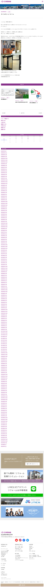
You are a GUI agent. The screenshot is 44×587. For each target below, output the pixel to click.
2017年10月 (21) (4, 334)
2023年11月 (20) (4, 203)
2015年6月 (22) (4, 385)
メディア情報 (32, 553)
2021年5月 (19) (4, 257)
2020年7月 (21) (4, 275)
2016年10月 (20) (4, 356)
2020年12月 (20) (4, 266)
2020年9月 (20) (4, 271)
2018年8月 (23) (4, 316)
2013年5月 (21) (4, 430)
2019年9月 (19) (4, 293)
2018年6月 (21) (4, 320)
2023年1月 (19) (4, 221)
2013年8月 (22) (4, 424)
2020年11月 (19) (4, 268)
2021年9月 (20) (4, 250)
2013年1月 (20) (4, 437)
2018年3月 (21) (4, 325)
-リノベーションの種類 (5, 550)
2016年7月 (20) (4, 361)
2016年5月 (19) (4, 365)
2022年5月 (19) (4, 235)
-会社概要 (30, 548)
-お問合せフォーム (4, 573)
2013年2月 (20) (4, 435)
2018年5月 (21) (4, 322)
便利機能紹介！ (4, 99)
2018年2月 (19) (4, 327)
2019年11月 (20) (4, 289)
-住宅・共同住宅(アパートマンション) (21, 557)
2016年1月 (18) (4, 372)
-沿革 (30, 549)
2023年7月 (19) (4, 210)
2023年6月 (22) (4, 212)
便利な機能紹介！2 (34, 102)
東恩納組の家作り (19, 544)
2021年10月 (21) (4, 248)
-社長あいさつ (31, 547)
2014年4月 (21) (4, 410)
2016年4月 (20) (4, 367)
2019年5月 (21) (4, 300)
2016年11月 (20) (4, 354)
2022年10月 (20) (4, 226)
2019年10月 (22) (4, 291)
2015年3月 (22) (4, 390)
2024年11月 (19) (4, 181)
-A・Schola (3, 565)
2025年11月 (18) (4, 160)
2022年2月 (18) (4, 241)
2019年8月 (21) (4, 295)
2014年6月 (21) (4, 406)
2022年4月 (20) (4, 237)
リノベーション (4, 548)
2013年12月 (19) (4, 417)
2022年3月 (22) (4, 239)
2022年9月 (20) (4, 228)
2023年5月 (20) (4, 214)
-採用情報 (2, 569)
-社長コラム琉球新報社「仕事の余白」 (35, 556)
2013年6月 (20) (4, 428)
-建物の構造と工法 (18, 548)
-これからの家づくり (18, 549)
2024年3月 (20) (4, 196)
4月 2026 (22, 134)
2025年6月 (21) (4, 169)
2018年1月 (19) (4, 329)
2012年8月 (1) (3, 444)
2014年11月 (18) (4, 397)
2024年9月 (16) (4, 185)
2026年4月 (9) (3, 151)
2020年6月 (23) (4, 277)
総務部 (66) (3, 129)
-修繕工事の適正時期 (4, 551)
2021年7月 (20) (4, 253)
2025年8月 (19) (4, 165)
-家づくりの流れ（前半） (19, 546)
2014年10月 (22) (4, 399)
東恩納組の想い (4, 544)
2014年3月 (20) (4, 412)
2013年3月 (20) (4, 433)
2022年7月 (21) (4, 232)
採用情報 (3, 567)
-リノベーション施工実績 (19, 560)
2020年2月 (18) (4, 284)
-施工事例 (2, 556)
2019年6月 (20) (4, 298)
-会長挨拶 (30, 546)
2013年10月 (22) (4, 421)
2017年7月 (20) (4, 340)
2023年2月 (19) (4, 219)
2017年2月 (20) (4, 349)
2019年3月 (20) (4, 304)
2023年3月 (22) (4, 217)
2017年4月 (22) (4, 345)
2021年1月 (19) (4, 264)
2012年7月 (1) (3, 446)
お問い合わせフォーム (32, 463)
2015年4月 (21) (4, 388)
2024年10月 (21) (4, 183)
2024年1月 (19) (4, 199)
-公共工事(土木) (17, 556)
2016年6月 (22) (4, 363)
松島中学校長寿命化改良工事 (21, 102)
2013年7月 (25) (4, 426)
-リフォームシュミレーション (6, 578)
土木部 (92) (3, 122)
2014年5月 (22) (4, 408)
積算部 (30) (3, 127)
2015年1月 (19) (4, 394)
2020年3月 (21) (4, 282)
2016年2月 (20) (4, 370)
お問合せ (3, 572)
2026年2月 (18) (4, 154)
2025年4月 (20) (4, 172)
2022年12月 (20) (4, 223)
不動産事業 (3, 559)
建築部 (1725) (3, 124)
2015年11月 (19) (4, 376)
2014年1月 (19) (4, 415)
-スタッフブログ (3, 577)
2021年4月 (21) (4, 259)
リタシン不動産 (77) (5, 118)
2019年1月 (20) (4, 307)
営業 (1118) (3, 120)
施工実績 (17, 553)
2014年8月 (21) (4, 403)
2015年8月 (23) (4, 381)
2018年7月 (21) (4, 318)
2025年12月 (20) (4, 158)
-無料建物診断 (3, 554)
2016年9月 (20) (4, 358)
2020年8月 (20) (4, 273)
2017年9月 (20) (4, 336)
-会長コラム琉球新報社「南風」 (34, 555)
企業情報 (31, 544)
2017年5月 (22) (4, 343)
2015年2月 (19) (4, 392)
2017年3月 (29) (4, 347)
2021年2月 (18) (4, 262)
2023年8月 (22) (4, 208)
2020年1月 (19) (4, 286)
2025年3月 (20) (4, 174)
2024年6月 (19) (4, 190)
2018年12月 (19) (4, 309)
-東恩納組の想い (3, 546)
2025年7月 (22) (4, 167)
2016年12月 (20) (4, 352)
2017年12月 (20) (4, 331)
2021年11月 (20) (4, 246)
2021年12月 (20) (4, 244)
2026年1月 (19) (4, 156)
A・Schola (3, 563)
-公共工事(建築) (17, 555)
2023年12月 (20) (4, 201)
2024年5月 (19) (4, 192)
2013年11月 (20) (4, 419)
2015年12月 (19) (4, 374)
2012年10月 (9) (4, 442)
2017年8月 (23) (4, 338)
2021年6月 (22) (4, 255)
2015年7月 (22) (4, 383)
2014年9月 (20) (4, 401)
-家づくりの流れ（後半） (19, 547)
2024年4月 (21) (4, 194)
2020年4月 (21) (4, 280)
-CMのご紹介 (31, 557)
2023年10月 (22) (4, 205)
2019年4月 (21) (4, 302)
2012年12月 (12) (4, 439)
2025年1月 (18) (4, 178)
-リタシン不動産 (3, 560)
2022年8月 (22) (4, 230)
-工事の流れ (3, 555)
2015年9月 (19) (4, 379)
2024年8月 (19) (4, 187)
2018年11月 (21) (4, 311)
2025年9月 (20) (4, 163)
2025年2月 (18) (4, 176)
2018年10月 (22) (4, 313)
